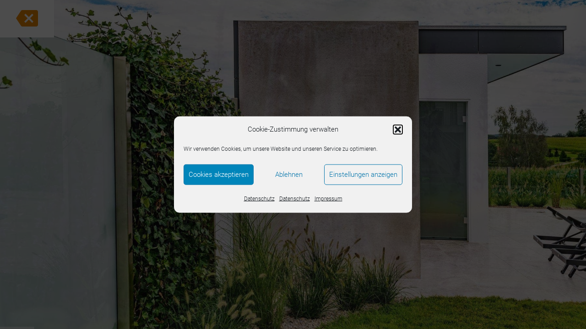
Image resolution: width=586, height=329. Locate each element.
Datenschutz (259, 198)
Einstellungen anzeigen (363, 174)
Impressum (328, 198)
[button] (397, 129)
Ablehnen (289, 174)
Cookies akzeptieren (219, 174)
